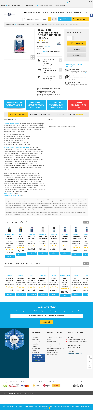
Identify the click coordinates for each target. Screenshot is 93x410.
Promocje (61, 12)
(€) (52, 19)
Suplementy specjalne (78, 251)
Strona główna (10, 25)
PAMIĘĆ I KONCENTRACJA (14, 299)
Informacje (77, 12)
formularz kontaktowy (36, 107)
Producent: (40, 46)
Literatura (60, 115)
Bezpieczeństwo (51, 372)
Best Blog (69, 12)
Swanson (14, 292)
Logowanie (35, 352)
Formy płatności (51, 361)
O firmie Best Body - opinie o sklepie (55, 353)
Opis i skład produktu (18, 115)
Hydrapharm (78, 244)
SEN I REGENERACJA (57, 251)
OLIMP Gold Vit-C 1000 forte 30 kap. (56, 296)
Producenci (45, 12)
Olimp (56, 292)
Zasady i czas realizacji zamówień (56, 359)
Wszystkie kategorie (32, 12)
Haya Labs (47, 46)
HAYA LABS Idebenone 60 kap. (78, 296)
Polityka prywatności (53, 367)
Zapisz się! (46, 337)
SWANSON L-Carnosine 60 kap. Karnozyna (14, 296)
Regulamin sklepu (52, 369)
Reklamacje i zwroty (52, 365)
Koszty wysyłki (49, 70)
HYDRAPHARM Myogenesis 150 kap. (77, 248)
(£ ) (55, 19)
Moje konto (35, 354)
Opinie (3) (75, 115)
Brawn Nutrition (14, 244)
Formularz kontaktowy (75, 368)
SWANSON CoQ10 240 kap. (35, 295)
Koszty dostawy (51, 356)
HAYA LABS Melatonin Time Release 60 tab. (57, 248)
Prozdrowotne (21, 25)
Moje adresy (35, 359)
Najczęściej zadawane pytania (55, 363)
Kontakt (85, 12)
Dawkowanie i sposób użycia (40, 115)
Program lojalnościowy (36, 362)
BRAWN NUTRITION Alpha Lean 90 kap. (14, 248)
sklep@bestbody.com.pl (45, 5)
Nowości (54, 12)
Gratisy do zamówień (49, 78)
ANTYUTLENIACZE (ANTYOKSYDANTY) (37, 25)
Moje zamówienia (37, 357)
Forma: (39, 48)
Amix (35, 244)
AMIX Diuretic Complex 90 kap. (36, 248)
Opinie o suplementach (36, 366)
